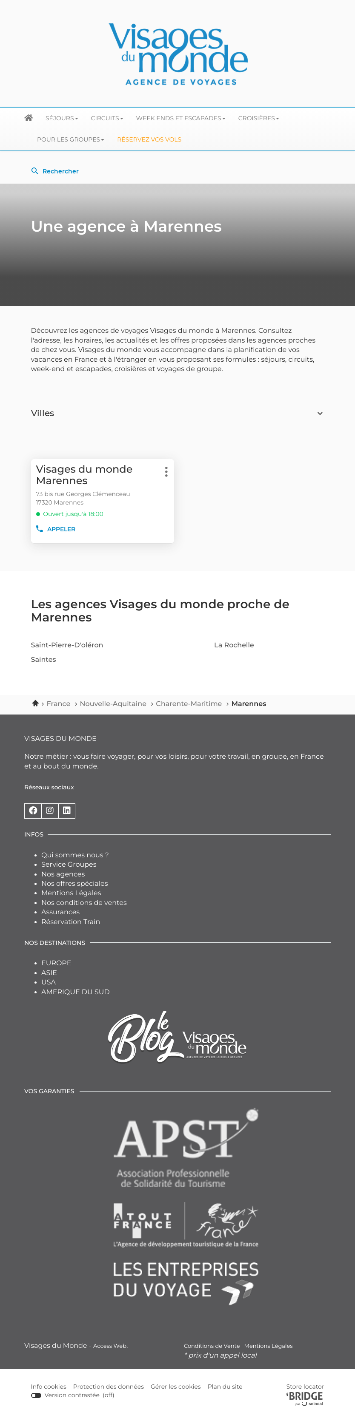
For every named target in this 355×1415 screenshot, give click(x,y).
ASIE (49, 973)
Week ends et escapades (181, 118)
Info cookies (49, 1387)
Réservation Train (70, 922)
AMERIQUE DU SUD (75, 992)
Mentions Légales (71, 893)
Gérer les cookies (176, 1386)
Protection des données (108, 1387)
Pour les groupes (70, 139)
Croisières (258, 118)
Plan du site (225, 1386)
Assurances (60, 912)
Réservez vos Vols (149, 139)
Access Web (109, 1346)
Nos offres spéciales (74, 884)
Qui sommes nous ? (75, 855)
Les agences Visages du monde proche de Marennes (160, 611)
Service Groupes (69, 865)
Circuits (107, 118)
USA (48, 982)
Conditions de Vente (212, 1346)
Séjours (62, 118)
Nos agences (63, 875)
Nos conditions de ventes (84, 903)
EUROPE (56, 963)
